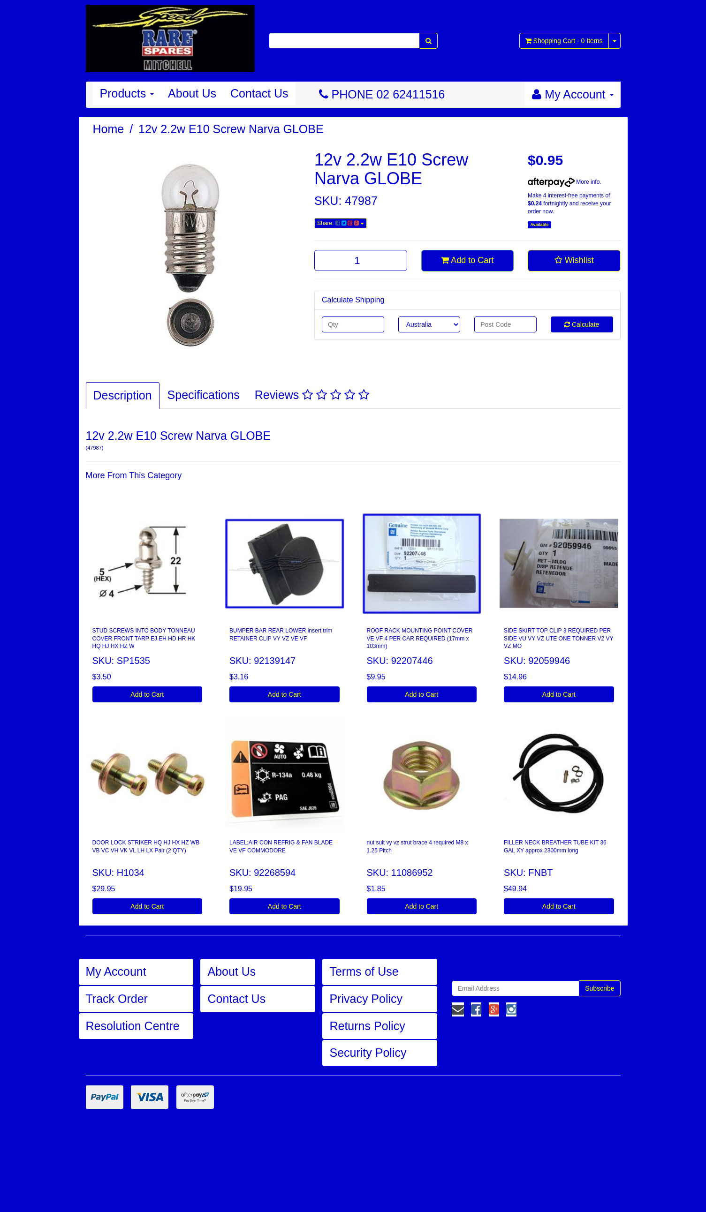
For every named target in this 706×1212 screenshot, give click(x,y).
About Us (192, 93)
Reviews (312, 394)
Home (108, 129)
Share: (340, 223)
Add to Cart (467, 260)
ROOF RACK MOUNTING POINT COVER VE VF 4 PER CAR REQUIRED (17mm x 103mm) (420, 638)
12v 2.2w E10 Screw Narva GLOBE (231, 129)
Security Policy (367, 1052)
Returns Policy (367, 1025)
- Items (564, 41)
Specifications (203, 394)
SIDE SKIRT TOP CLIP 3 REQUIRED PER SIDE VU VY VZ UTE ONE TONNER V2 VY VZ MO (558, 638)
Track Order (117, 998)
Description (122, 395)
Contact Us (259, 93)
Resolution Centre (133, 1025)
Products (127, 93)
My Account (116, 971)
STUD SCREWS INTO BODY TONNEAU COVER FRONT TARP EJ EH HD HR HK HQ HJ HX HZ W (144, 638)
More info (564, 182)
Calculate (581, 324)
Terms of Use (363, 971)
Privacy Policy (365, 998)
